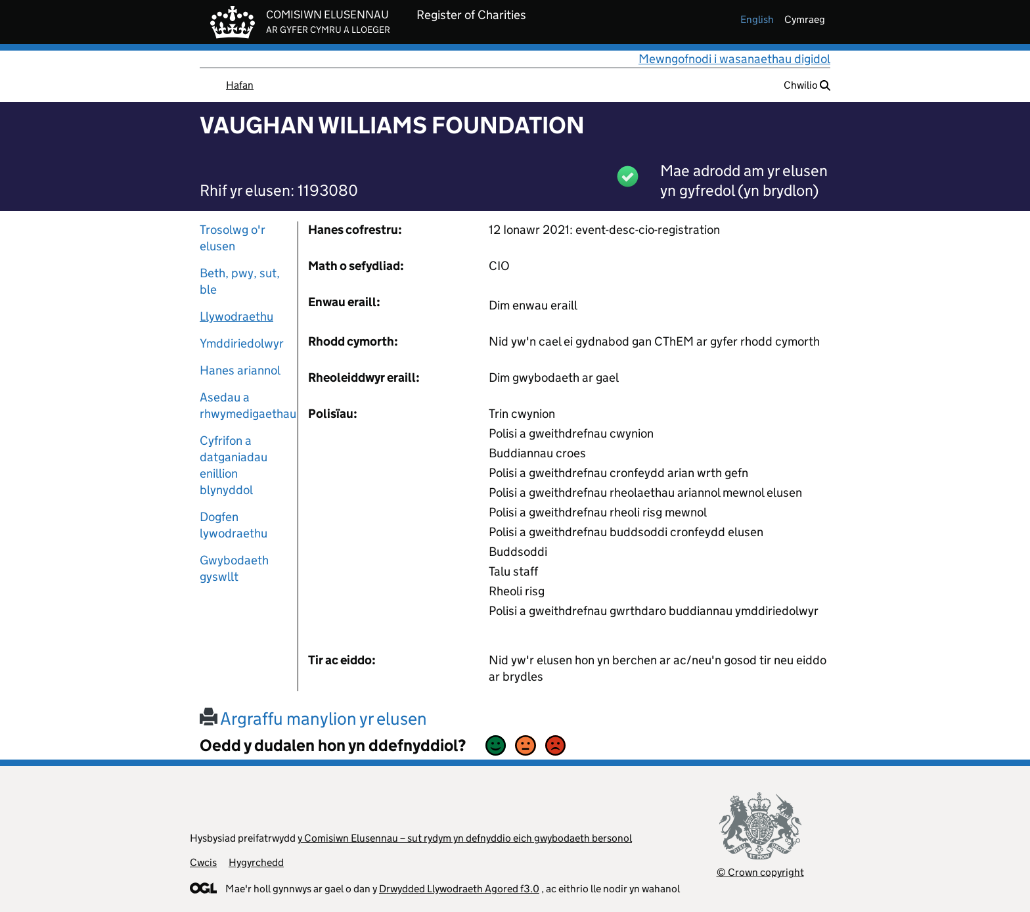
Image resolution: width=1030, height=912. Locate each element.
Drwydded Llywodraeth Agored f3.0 (459, 888)
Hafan (240, 85)
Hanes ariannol (240, 370)
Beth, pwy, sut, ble (240, 281)
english (757, 19)
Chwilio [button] (807, 85)
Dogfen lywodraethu (233, 525)
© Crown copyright (760, 872)
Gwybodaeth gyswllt (234, 568)
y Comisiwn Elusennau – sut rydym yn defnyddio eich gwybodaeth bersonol (465, 838)
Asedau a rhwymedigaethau (244, 405)
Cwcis (203, 862)
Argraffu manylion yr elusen (313, 718)
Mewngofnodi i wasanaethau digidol (734, 58)
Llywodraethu (236, 316)
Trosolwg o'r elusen (232, 238)
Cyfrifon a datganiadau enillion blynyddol (233, 465)
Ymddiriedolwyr (242, 343)
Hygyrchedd (256, 862)
